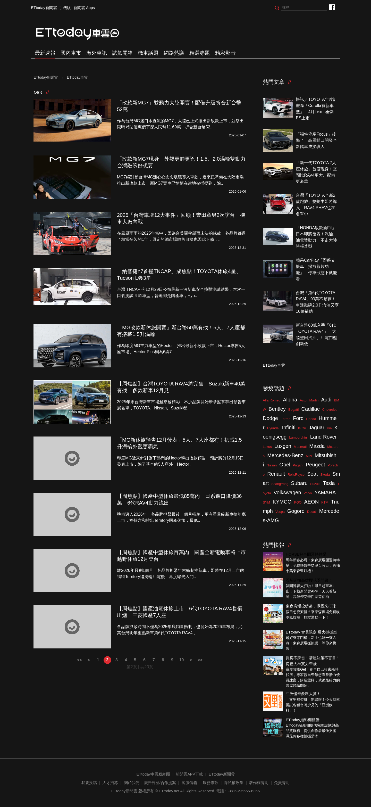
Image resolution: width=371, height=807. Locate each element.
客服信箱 (189, 782)
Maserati (300, 447)
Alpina (290, 399)
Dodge (270, 418)
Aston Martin (309, 400)
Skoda (325, 474)
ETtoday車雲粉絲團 (331, 7)
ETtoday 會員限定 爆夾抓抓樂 (311, 632)
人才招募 (110, 782)
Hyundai (273, 428)
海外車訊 (96, 53)
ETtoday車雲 (82, 33)
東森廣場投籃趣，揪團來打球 (311, 606)
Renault (276, 474)
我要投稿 (89, 782)
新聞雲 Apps (84, 7)
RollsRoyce (296, 474)
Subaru (299, 483)
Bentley (277, 409)
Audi (326, 399)
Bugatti (293, 409)
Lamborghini (298, 437)
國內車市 (71, 53)
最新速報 (45, 53)
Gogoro (296, 511)
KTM (324, 502)
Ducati (312, 512)
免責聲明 (282, 782)
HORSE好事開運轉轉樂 (306, 554)
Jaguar (316, 427)
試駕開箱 (122, 53)
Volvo (308, 493)
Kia (329, 428)
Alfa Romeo (271, 400)
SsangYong (279, 484)
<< (79, 660)
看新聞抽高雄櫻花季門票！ (309, 580)
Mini (309, 456)
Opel (284, 464)
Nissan (271, 465)
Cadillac (310, 409)
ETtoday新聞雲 (44, 7)
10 (181, 660)
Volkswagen (287, 492)
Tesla (329, 483)
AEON (311, 502)
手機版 (65, 7)
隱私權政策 (233, 782)
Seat (312, 474)
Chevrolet (329, 409)
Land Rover (323, 437)
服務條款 (210, 782)
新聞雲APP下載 (189, 774)
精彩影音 (225, 53)
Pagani (298, 465)
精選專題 (199, 53)
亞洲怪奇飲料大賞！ (303, 693)
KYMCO (282, 502)
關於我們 (131, 782)
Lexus (267, 447)
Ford (298, 418)
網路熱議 (174, 53)
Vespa (280, 512)
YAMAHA (325, 492)
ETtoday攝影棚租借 (302, 720)
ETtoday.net (169, 791)
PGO (298, 502)
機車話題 (148, 53)
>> (200, 660)
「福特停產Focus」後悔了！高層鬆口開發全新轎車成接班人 (316, 140)
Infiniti (288, 427)
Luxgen (282, 446)
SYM (266, 502)
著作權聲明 (258, 782)
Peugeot (315, 464)
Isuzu (302, 428)
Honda (311, 419)
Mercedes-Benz (285, 455)
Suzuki (315, 484)
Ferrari (285, 419)
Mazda (317, 446)
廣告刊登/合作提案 (160, 782)
